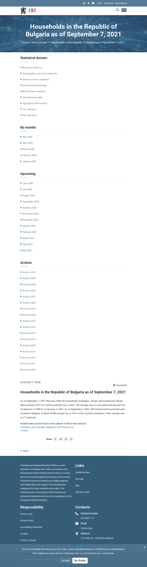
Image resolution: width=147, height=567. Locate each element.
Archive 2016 (29, 327)
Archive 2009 (29, 345)
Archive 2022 (29, 290)
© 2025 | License (28, 540)
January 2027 (29, 226)
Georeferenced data (32, 97)
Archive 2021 (29, 296)
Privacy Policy (26, 520)
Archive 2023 (29, 284)
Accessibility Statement (31, 527)
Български (121, 3)
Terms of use (26, 514)
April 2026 (27, 143)
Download (120, 385)
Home (25, 42)
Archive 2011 (29, 363)
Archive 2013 (29, 351)
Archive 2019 (29, 308)
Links (99, 3)
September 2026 (30, 201)
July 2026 (27, 189)
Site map (79, 479)
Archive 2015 (29, 333)
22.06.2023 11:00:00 (30, 382)
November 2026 (30, 213)
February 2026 (29, 155)
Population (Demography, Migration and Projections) (47, 427)
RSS (77, 485)
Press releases (39, 42)
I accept (65, 560)
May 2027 (27, 250)
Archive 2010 (29, 369)
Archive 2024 (29, 278)
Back (24, 451)
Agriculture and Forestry (34, 103)
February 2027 (29, 232)
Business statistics (32, 67)
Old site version (82, 492)
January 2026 (29, 161)
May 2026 (27, 137)
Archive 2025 (29, 272)
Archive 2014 (29, 339)
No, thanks (80, 560)
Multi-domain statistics (34, 91)
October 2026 (29, 207)
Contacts (109, 3)
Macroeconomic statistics (36, 79)
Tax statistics (29, 109)
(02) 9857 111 (87, 518)
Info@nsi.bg (86, 528)
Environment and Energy (34, 85)
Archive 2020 (29, 302)
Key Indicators (29, 115)
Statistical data (82, 472)
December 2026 (30, 219)
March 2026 (28, 149)
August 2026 (28, 195)
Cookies (24, 533)
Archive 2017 (29, 321)
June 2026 (27, 183)
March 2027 (28, 238)
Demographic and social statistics (39, 73)
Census (24, 430)
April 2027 (27, 244)
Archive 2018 (29, 315)
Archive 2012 (29, 357)
